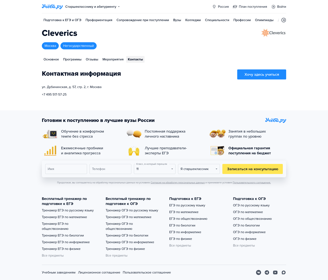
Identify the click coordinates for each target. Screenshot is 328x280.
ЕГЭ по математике (184, 212)
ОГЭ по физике (244, 239)
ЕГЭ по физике (180, 239)
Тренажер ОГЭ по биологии (127, 235)
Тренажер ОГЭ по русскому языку (132, 210)
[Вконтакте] (258, 272)
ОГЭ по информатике (249, 232)
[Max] (283, 272)
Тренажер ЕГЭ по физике (61, 249)
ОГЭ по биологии (246, 225)
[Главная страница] (52, 6)
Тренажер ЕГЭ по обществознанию (55, 226)
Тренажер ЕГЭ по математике (64, 217)
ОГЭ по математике (248, 212)
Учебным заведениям (59, 272)
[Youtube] (275, 272)
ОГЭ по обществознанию (252, 219)
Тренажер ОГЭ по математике (128, 217)
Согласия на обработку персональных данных (178, 182)
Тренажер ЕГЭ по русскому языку (68, 210)
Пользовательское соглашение (147, 272)
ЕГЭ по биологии (182, 225)
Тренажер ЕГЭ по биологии (63, 235)
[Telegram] (266, 272)
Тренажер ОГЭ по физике (125, 249)
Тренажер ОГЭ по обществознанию (119, 226)
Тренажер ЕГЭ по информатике (66, 242)
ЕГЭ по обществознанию (188, 219)
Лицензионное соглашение (99, 272)
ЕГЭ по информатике (185, 232)
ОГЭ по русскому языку (251, 205)
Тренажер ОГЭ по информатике (130, 242)
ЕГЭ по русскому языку (187, 205)
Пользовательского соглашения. (252, 182)
